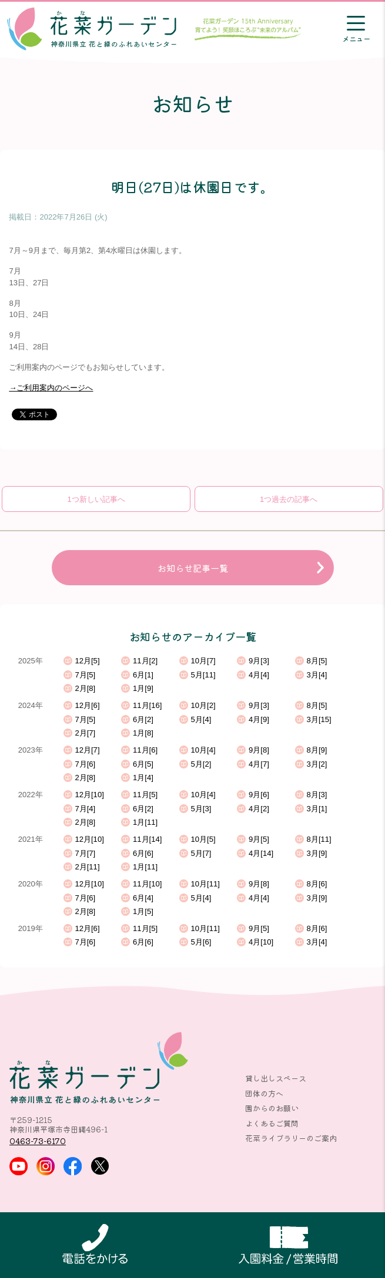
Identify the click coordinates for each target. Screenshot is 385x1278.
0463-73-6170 (37, 1141)
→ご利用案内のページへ (51, 387)
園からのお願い (272, 1108)
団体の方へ (264, 1093)
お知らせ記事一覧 (193, 567)
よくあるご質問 (272, 1123)
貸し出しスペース (275, 1078)
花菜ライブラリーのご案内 (291, 1138)
